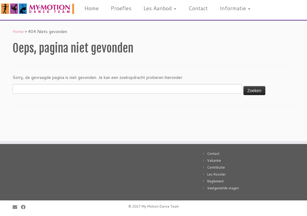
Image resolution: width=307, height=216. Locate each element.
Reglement (215, 181)
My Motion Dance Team (160, 206)
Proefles (121, 8)
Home (91, 8)
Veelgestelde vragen (223, 188)
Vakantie (214, 160)
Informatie (235, 8)
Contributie (216, 167)
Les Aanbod (159, 8)
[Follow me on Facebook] (25, 207)
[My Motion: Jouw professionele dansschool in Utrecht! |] (36, 9)
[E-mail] (17, 207)
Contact (198, 8)
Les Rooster (216, 174)
